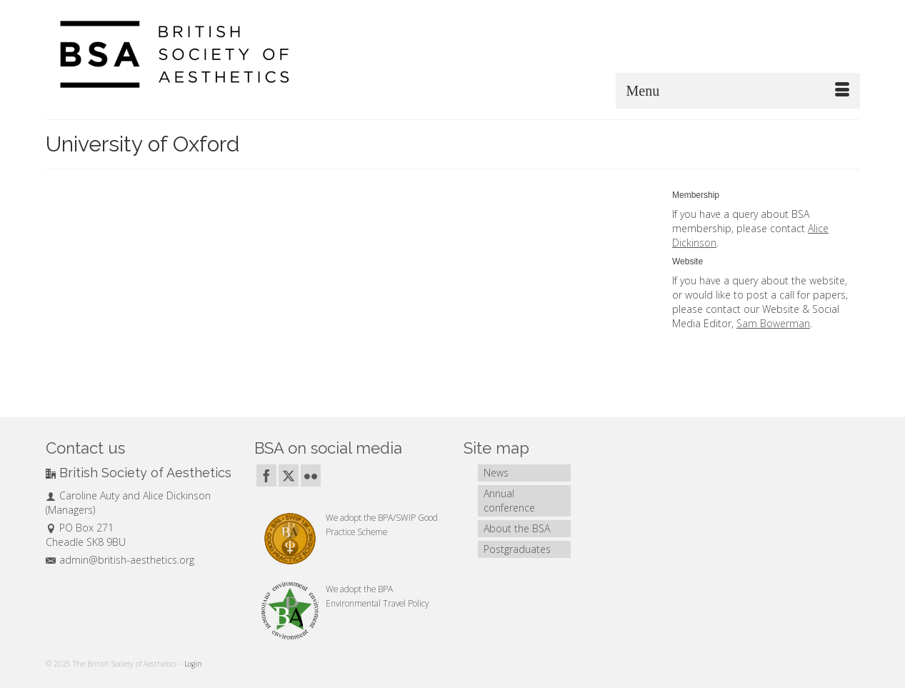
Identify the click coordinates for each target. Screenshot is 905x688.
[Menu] (738, 91)
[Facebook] (266, 475)
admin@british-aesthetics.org (120, 560)
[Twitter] (289, 475)
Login (193, 664)
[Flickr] (311, 475)
